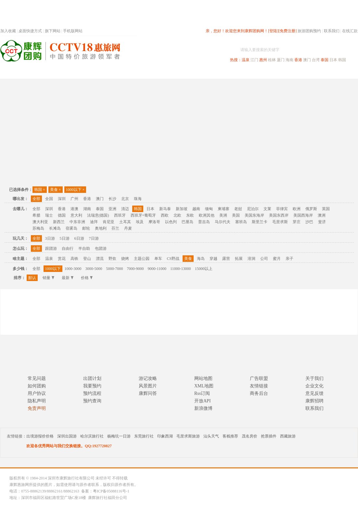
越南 (196, 209)
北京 (125, 198)
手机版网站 (73, 31)
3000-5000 (93, 268)
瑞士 (49, 215)
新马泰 (165, 209)
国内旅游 (200, 72)
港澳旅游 (230, 72)
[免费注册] (287, 31)
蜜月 (277, 258)
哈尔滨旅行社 (92, 436)
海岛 (201, 258)
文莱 (267, 209)
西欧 (165, 215)
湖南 (87, 209)
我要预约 (92, 385)
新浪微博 (203, 408)
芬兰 (115, 228)
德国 (62, 215)
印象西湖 (165, 436)
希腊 (36, 215)
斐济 (322, 222)
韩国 (342, 60)
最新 (67, 278)
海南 (289, 60)
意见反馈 (314, 393)
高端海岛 (313, 72)
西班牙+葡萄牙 (143, 215)
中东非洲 (77, 222)
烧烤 (125, 258)
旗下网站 (52, 31)
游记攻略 (148, 378)
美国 (236, 215)
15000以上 (203, 268)
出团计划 (92, 378)
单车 (158, 258)
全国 (49, 198)
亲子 (289, 258)
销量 (48, 278)
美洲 (223, 215)
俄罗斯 (311, 209)
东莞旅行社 (144, 436)
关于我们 (314, 378)
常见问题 (37, 378)
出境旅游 (259, 72)
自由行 (67, 248)
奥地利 (101, 228)
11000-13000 (180, 268)
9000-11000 (157, 268)
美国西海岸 (303, 215)
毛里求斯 (280, 222)
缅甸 (209, 209)
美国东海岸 (254, 215)
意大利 (76, 215)
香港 (298, 60)
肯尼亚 (108, 222)
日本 (333, 60)
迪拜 (94, 222)
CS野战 (173, 258)
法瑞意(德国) (98, 215)
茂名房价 (249, 436)
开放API (202, 400)
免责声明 (37, 408)
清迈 (125, 209)
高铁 (74, 258)
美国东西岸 (278, 215)
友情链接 (259, 385)
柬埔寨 (223, 209)
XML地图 (203, 385)
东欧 (190, 215)
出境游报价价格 (40, 436)
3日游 (50, 238)
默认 (32, 278)
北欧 (177, 215)
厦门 (281, 60)
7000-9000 (135, 268)
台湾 (316, 60)
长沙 (112, 198)
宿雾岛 (71, 228)
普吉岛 (204, 222)
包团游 (101, 248)
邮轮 (86, 228)
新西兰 (59, 222)
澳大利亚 (40, 222)
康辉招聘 (314, 400)
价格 (87, 278)
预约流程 (92, 393)
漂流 (100, 258)
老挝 (238, 209)
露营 (226, 258)
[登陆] (273, 31)
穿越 (213, 258)
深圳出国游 (67, 436)
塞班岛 (241, 222)
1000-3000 (73, 268)
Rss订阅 (202, 393)
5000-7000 (114, 268)
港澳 (74, 209)
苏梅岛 (38, 228)
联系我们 (331, 31)
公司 (264, 258)
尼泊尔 (253, 209)
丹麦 (128, 228)
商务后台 (259, 393)
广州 (74, 198)
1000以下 (75, 189)
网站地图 (203, 378)
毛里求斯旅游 (188, 436)
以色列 (171, 222)
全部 (36, 198)
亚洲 (112, 209)
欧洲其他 (206, 215)
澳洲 (322, 215)
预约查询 (92, 400)
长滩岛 (55, 228)
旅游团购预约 (309, 31)
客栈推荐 (230, 436)
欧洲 (296, 209)
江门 (254, 60)
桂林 (272, 60)
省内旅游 (171, 72)
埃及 (140, 222)
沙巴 (309, 222)
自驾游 (286, 72)
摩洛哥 (154, 222)
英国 (326, 209)
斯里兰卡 (259, 222)
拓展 (239, 258)
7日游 (94, 238)
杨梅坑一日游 (119, 436)
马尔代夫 (222, 222)
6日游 (79, 238)
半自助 (84, 248)
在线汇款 (350, 31)
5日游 (65, 238)
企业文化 (314, 385)
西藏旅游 (288, 436)
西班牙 (120, 215)
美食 (55, 189)
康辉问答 (148, 393)
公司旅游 (342, 72)
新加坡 (181, 209)
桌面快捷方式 (30, 31)
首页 (88, 72)
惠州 (263, 60)
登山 (87, 258)
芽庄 (296, 222)
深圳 (62, 198)
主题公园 (141, 258)
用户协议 (37, 393)
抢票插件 (268, 436)
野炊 (112, 258)
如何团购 (37, 385)
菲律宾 (282, 209)
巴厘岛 (187, 222)
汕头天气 (211, 436)
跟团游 (51, 248)
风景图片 (148, 385)
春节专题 (113, 72)
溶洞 (251, 258)
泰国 (324, 60)
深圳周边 (142, 72)
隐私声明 (37, 400)
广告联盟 (259, 378)
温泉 (245, 60)
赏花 (62, 258)
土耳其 (125, 222)
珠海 (138, 198)
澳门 (307, 60)
